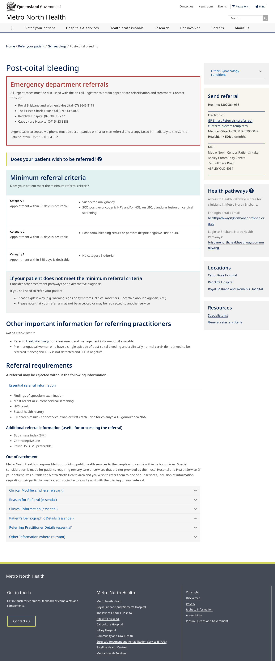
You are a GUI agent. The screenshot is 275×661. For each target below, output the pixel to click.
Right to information (199, 609)
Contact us (21, 621)
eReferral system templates (228, 126)
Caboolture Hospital (222, 275)
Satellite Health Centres (112, 647)
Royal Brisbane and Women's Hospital (235, 289)
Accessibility (194, 615)
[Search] (265, 18)
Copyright (192, 592)
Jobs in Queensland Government (207, 621)
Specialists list (218, 315)
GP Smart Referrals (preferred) (230, 120)
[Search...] (245, 18)
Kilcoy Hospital (106, 630)
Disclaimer (193, 598)
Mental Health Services (111, 653)
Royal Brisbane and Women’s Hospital (121, 607)
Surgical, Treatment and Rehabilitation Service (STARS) (132, 641)
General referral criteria (225, 322)
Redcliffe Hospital (220, 282)
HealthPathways (38, 341)
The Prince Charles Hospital (115, 613)
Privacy (190, 604)
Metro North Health (109, 601)
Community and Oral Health (115, 636)
